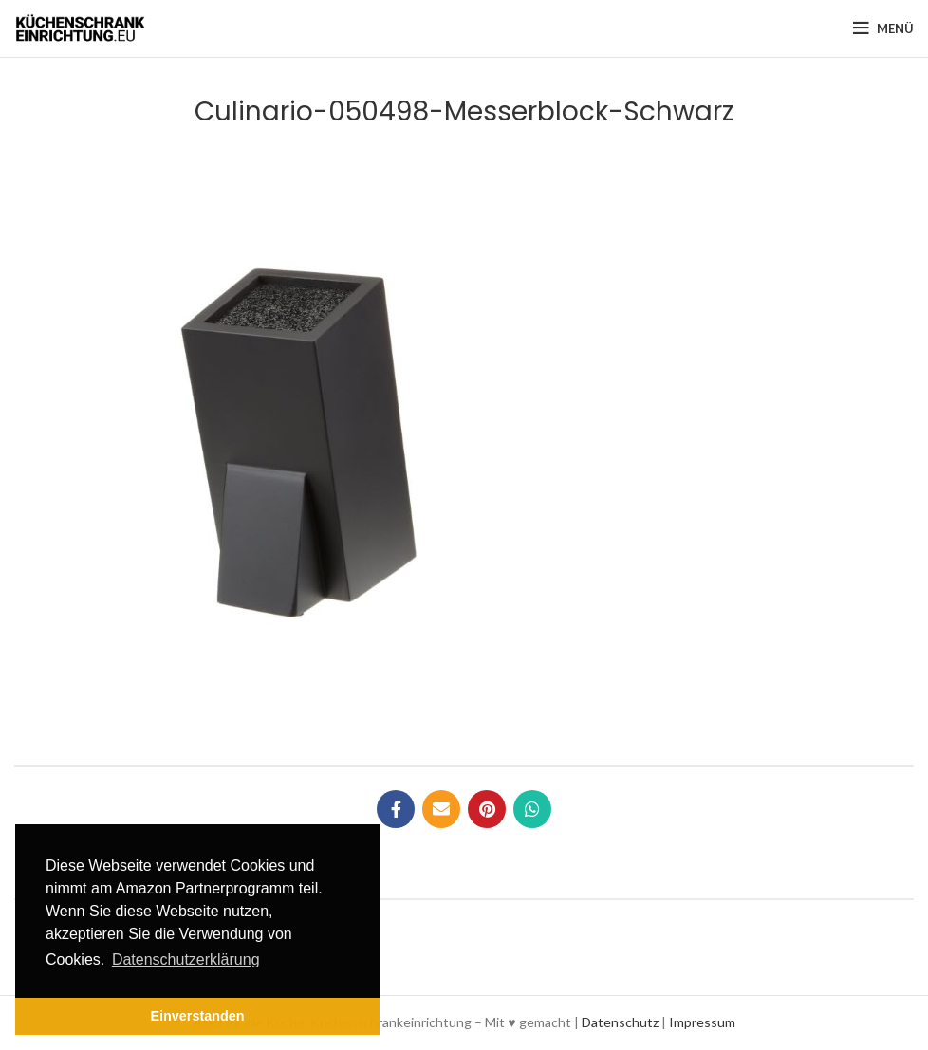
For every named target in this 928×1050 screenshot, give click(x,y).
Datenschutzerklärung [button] (186, 959)
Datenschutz (620, 1022)
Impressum (702, 1022)
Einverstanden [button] (197, 1015)
